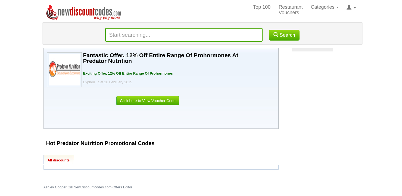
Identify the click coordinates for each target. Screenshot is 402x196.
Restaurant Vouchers (291, 9)
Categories (324, 7)
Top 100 (261, 7)
